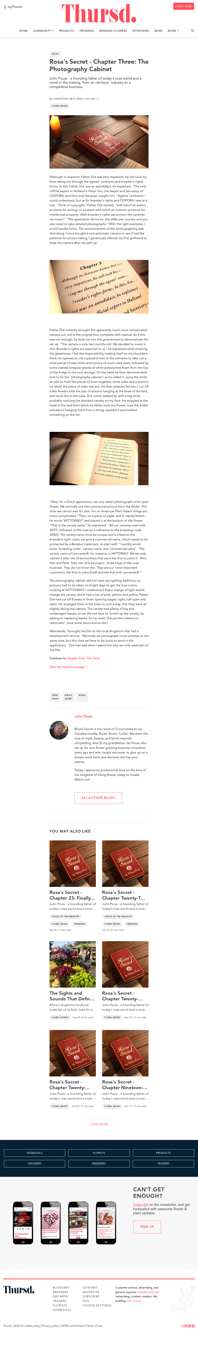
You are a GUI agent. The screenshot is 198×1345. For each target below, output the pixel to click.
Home (23, 31)
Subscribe (141, 1205)
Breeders (60, 1292)
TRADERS (163, 1163)
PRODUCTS (163, 1153)
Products (66, 31)
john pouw (55, 697)
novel (82, 695)
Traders (60, 1301)
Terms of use (94, 1326)
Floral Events (60, 1018)
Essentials (62, 1310)
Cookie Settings (97, 1305)
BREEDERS (99, 1163)
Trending (86, 31)
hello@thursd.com (149, 1292)
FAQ (86, 1301)
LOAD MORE (99, 1124)
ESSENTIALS (34, 1153)
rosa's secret (68, 697)
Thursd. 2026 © (12, 1326)
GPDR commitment (73, 1326)
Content (90, 1287)
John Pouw (83, 716)
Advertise (91, 1292)
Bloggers (61, 1287)
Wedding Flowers (113, 31)
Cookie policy (31, 1326)
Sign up (147, 1227)
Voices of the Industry (65, 917)
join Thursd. (134, 1301)
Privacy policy (50, 1326)
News (158, 31)
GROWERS (34, 1163)
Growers (60, 1296)
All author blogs (98, 798)
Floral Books (60, 106)
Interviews (140, 31)
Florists (60, 1305)
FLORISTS (99, 1153)
